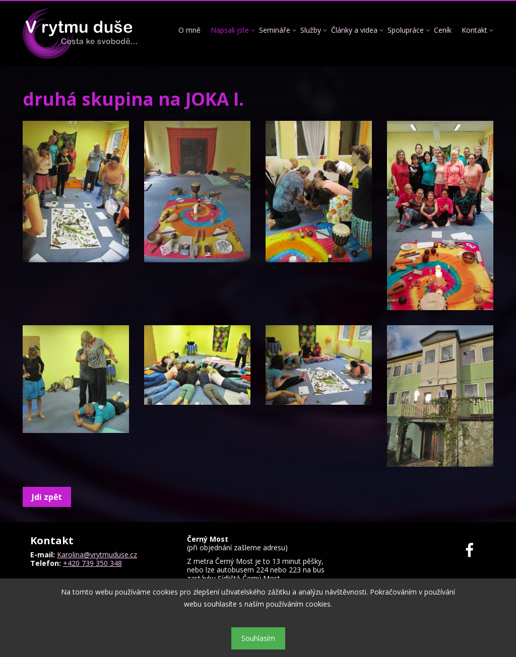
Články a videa (354, 30)
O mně (189, 30)
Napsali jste (230, 30)
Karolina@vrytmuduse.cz (97, 554)
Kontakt (474, 30)
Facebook (475, 550)
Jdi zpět (47, 496)
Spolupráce (406, 30)
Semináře (274, 30)
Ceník (443, 30)
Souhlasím (258, 638)
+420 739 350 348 (92, 563)
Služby (310, 30)
